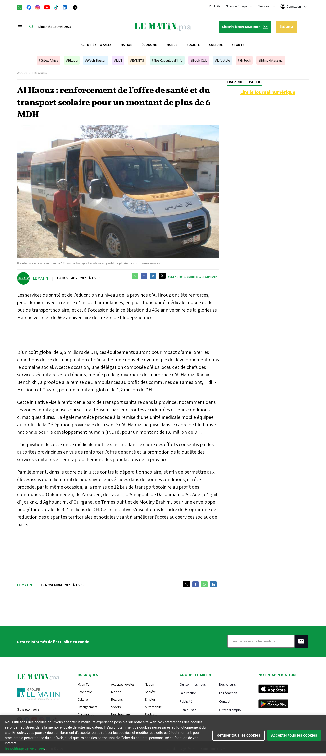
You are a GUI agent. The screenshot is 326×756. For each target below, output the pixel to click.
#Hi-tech (244, 60)
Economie (85, 692)
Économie (150, 45)
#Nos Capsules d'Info (167, 60)
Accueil (23, 73)
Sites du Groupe (239, 6)
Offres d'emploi (230, 710)
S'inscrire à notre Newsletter (245, 27)
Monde (172, 45)
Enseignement (87, 707)
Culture (216, 45)
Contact (224, 701)
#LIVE (118, 60)
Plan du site (188, 710)
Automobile (153, 707)
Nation (127, 45)
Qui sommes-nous (193, 684)
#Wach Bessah (95, 60)
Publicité (214, 6)
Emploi (150, 699)
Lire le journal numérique (267, 92)
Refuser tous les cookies (238, 735)
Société (193, 45)
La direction (188, 693)
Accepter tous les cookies (294, 735)
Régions (41, 73)
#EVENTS (137, 60)
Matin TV (83, 684)
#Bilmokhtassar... (270, 60)
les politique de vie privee (24, 748)
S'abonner (286, 26)
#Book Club (198, 60)
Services (266, 6)
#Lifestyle (222, 60)
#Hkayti (72, 60)
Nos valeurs (227, 684)
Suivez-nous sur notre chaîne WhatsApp (192, 277)
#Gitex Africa (48, 60)
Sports (238, 45)
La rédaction (228, 693)
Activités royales (96, 45)
